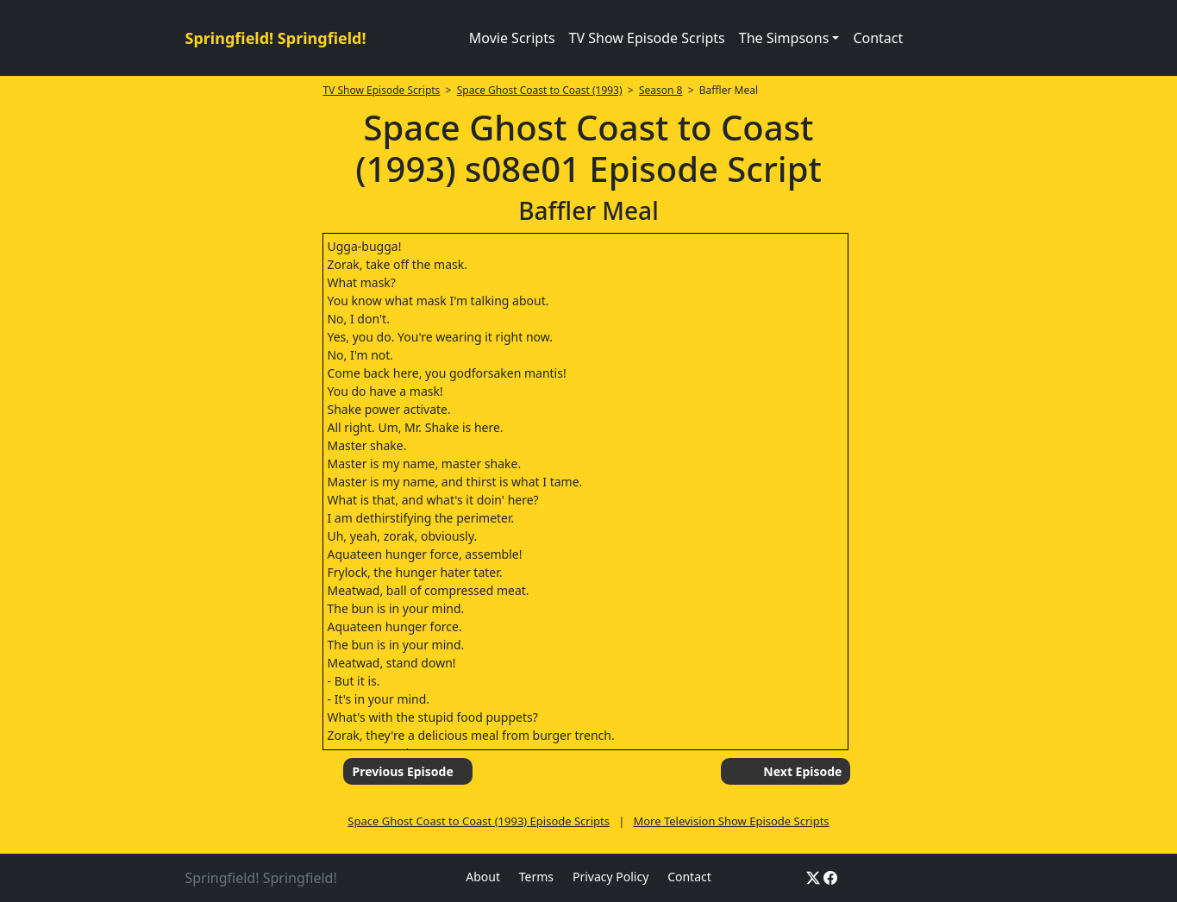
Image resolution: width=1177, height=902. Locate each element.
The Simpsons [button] (784, 37)
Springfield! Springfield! (275, 38)
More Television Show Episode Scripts (731, 821)
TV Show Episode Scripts (647, 37)
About (483, 876)
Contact (878, 37)
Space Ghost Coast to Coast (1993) (540, 90)
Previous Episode (402, 771)
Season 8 (661, 90)
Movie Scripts (512, 37)
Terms (536, 876)
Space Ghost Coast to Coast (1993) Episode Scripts (478, 821)
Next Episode (802, 771)
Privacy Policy (610, 876)
